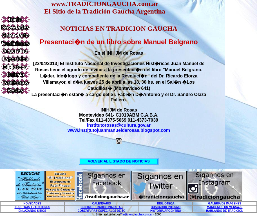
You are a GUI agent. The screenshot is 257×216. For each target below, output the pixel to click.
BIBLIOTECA (165, 203)
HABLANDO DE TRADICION (224, 210)
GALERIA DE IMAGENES (224, 203)
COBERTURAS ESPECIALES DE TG (102, 210)
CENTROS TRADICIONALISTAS (101, 207)
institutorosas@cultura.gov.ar (119, 125)
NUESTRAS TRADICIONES (32, 207)
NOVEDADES (32, 203)
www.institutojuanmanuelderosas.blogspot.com (119, 130)
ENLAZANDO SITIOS (32, 210)
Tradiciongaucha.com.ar (136, 214)
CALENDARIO (101, 203)
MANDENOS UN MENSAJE (225, 207)
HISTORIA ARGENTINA (165, 210)
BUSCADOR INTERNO (166, 207)
